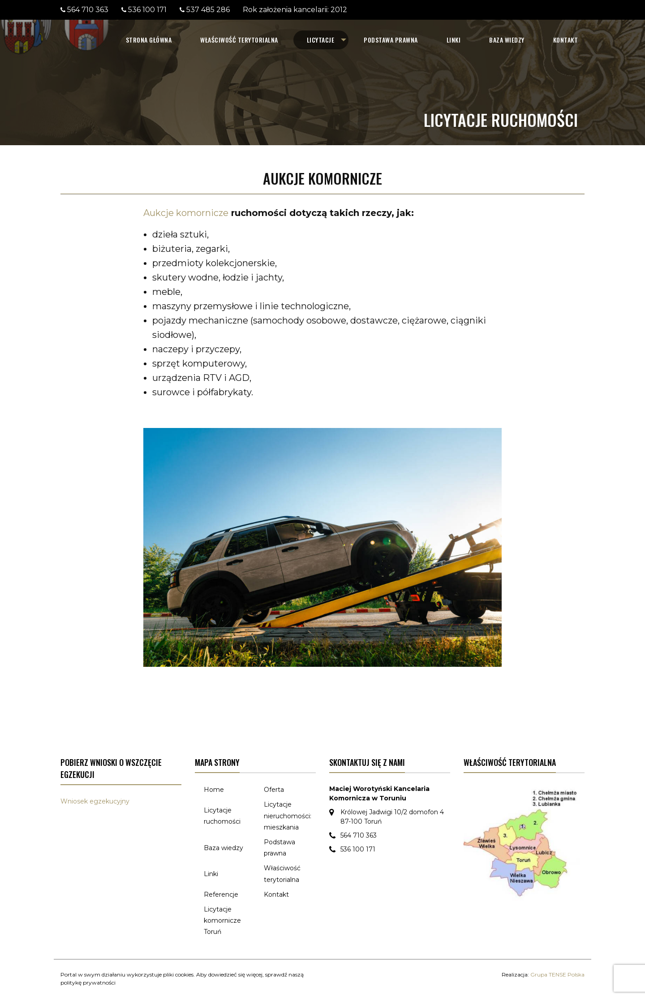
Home (214, 790)
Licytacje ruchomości (222, 815)
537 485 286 (208, 9)
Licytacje (321, 39)
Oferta (274, 790)
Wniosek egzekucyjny (94, 801)
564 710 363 (87, 9)
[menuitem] (148, 40)
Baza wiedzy (507, 39)
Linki (454, 39)
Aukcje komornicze (185, 212)
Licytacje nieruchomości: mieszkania (287, 815)
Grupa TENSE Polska (557, 974)
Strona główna (149, 39)
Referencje (221, 894)
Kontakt (565, 39)
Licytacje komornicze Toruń (222, 920)
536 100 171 (147, 9)
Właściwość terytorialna (239, 39)
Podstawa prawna (391, 39)
